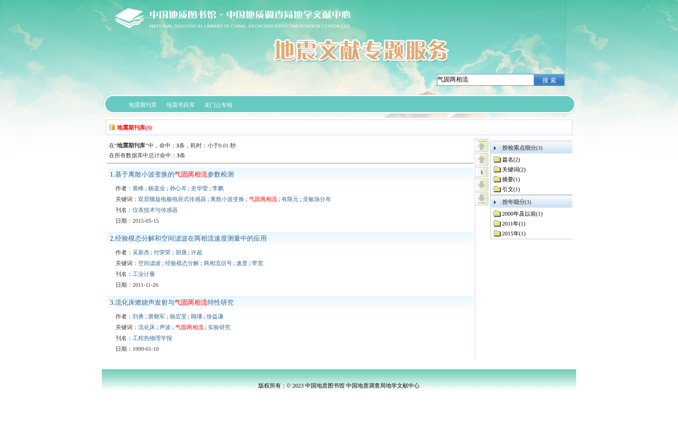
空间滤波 (149, 263)
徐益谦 (215, 316)
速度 (242, 263)
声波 (165, 327)
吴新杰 (140, 252)
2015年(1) (514, 233)
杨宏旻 (178, 316)
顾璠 (196, 316)
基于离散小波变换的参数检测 (174, 174)
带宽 (257, 263)
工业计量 (143, 274)
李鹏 (217, 188)
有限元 (289, 199)
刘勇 (138, 316)
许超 (196, 252)
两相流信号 (218, 263)
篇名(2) (511, 159)
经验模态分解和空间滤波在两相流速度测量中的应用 (191, 238)
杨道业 (156, 188)
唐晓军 (156, 316)
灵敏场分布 (317, 199)
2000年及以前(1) (522, 213)
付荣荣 (162, 252)
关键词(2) (514, 169)
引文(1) (511, 189)
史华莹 (199, 188)
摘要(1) (511, 179)
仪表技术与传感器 (155, 210)
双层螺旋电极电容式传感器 (172, 199)
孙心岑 (178, 188)
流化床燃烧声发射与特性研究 (174, 302)
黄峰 (138, 188)
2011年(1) (514, 223)
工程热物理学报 (152, 338)
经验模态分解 (182, 263)
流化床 (146, 327)
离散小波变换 (227, 199)
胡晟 (181, 252)
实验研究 (219, 327)
